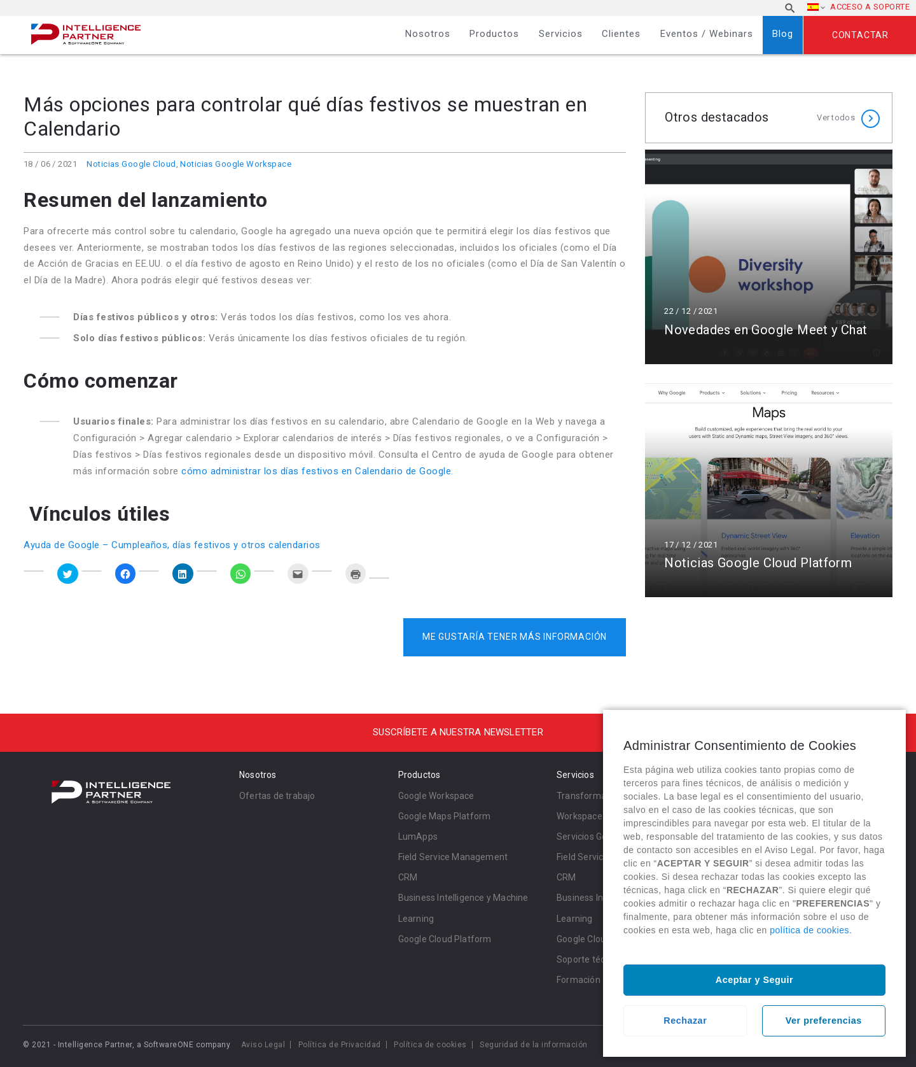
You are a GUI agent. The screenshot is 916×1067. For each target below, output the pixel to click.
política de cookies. (811, 930)
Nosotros (427, 33)
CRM (408, 877)
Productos (494, 33)
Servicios (561, 33)
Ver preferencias (824, 1020)
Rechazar (685, 1020)
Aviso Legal (263, 1045)
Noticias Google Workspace (235, 164)
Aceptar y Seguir (754, 980)
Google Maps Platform (444, 816)
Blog (782, 33)
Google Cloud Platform (445, 939)
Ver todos (836, 117)
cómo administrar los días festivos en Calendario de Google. (317, 471)
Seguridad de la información (534, 1045)
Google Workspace (436, 796)
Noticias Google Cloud (131, 164)
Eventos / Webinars (706, 33)
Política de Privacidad (339, 1045)
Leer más (768, 257)
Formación (578, 980)
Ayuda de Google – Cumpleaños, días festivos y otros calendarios (172, 545)
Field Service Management (453, 857)
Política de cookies (430, 1045)
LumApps (418, 836)
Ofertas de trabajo (277, 796)
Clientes (621, 33)
